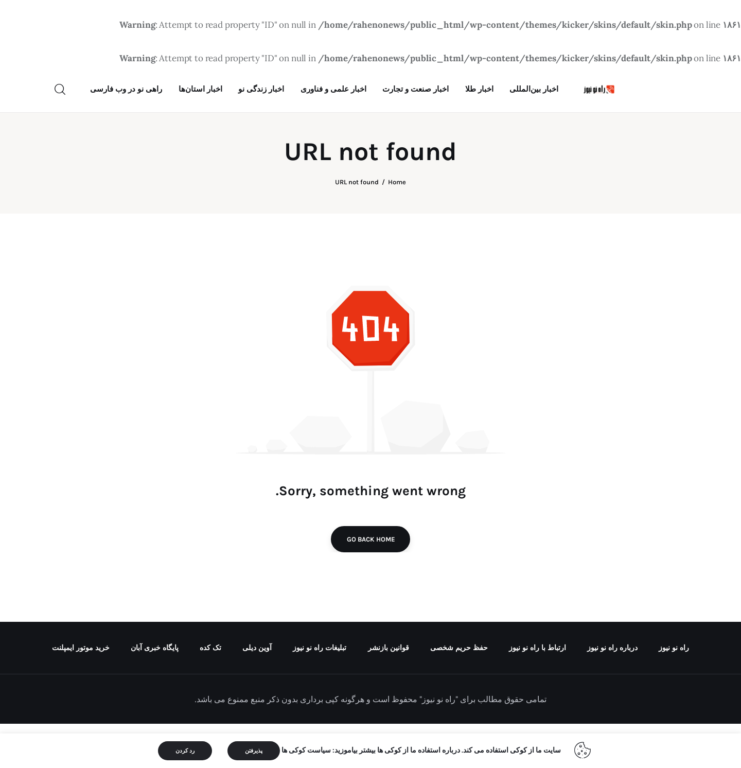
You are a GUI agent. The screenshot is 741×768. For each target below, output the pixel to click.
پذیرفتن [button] (253, 750)
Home (397, 227)
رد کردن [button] (185, 750)
